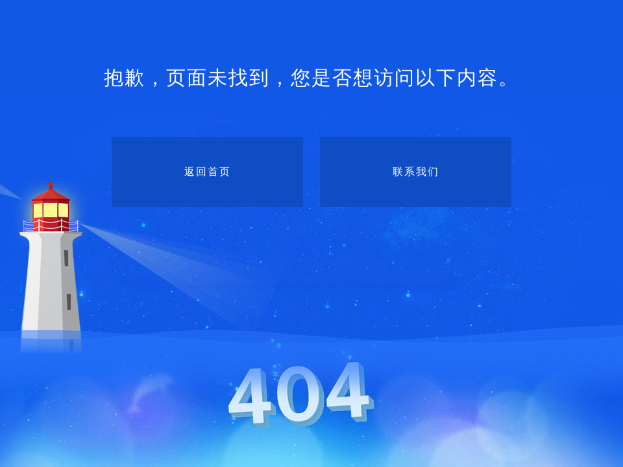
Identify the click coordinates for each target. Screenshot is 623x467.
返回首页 (207, 171)
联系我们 (416, 171)
